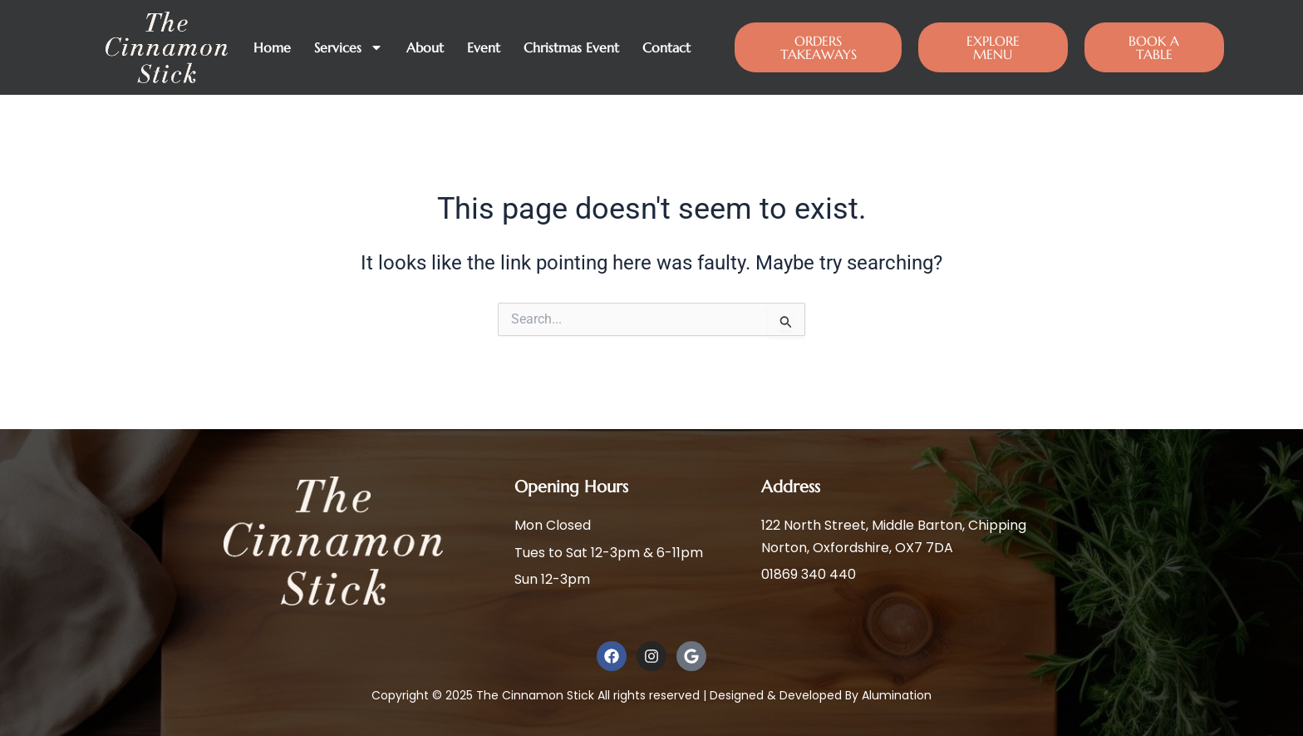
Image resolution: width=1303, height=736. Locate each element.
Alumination (897, 695)
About (425, 47)
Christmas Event (571, 47)
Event (483, 47)
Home (272, 47)
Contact (666, 47)
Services (348, 47)
